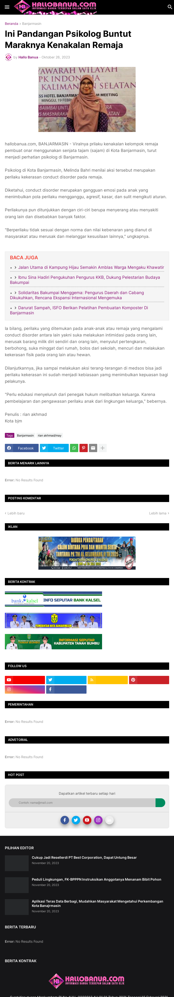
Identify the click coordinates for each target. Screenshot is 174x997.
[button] (6, 7)
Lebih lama (157, 513)
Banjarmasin (31, 24)
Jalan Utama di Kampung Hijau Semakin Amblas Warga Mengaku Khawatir (91, 267)
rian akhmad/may (49, 435)
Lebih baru (16, 513)
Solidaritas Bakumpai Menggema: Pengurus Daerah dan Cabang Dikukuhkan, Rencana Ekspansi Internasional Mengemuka (77, 295)
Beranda (11, 24)
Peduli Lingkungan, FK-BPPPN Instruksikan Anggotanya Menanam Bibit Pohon (96, 879)
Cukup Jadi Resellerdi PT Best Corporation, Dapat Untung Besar (84, 857)
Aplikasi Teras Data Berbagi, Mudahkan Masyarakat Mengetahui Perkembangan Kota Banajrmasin (97, 903)
